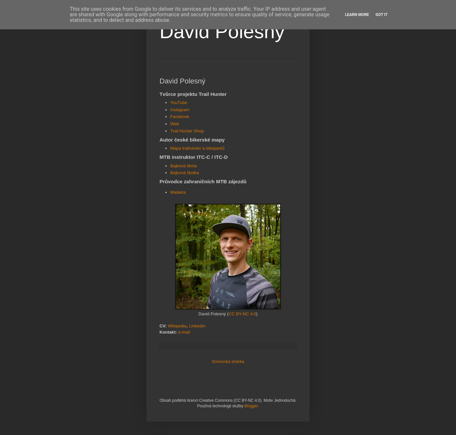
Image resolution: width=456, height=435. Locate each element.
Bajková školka (184, 172)
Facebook (179, 116)
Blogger (251, 406)
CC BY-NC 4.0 (242, 313)
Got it (381, 14)
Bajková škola (183, 165)
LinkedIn (197, 325)
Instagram (180, 109)
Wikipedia (177, 325)
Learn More (357, 14)
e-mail (184, 332)
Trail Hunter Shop (187, 130)
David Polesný (222, 31)
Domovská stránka (228, 361)
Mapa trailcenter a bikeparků (197, 148)
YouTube (178, 102)
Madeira (178, 192)
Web (174, 123)
